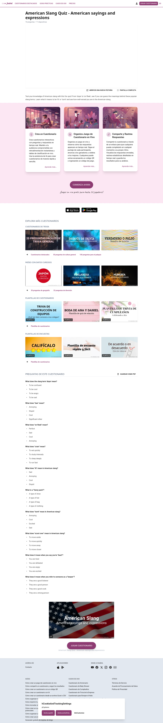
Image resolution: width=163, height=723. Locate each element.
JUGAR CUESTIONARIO (81, 645)
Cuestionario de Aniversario (78, 683)
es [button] (160, 3)
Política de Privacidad (119, 689)
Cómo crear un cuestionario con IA (37, 692)
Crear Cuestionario (148, 3)
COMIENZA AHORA (81, 185)
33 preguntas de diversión (62, 290)
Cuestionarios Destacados (26, 3)
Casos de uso (61, 3)
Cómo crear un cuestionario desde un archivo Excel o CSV (45, 696)
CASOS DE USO (74, 679)
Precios (72, 3)
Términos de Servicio (119, 683)
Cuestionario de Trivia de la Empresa (81, 692)
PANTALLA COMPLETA (126, 90)
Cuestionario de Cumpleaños (79, 689)
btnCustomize (79, 713)
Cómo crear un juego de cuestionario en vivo (41, 683)
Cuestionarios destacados (40, 255)
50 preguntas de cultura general (64, 255)
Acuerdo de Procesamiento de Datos (125, 686)
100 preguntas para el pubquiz (90, 255)
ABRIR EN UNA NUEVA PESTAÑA (99, 90)
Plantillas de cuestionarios (40, 326)
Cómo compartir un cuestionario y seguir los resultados (44, 686)
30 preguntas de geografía (40, 290)
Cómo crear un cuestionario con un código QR (41, 689)
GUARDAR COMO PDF (126, 374)
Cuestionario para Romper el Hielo (81, 696)
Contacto (28, 667)
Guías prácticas (46, 3)
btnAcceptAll (48, 713)
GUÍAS (27, 679)
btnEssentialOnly (64, 713)
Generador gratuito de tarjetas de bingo (39, 720)
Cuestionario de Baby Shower (79, 686)
